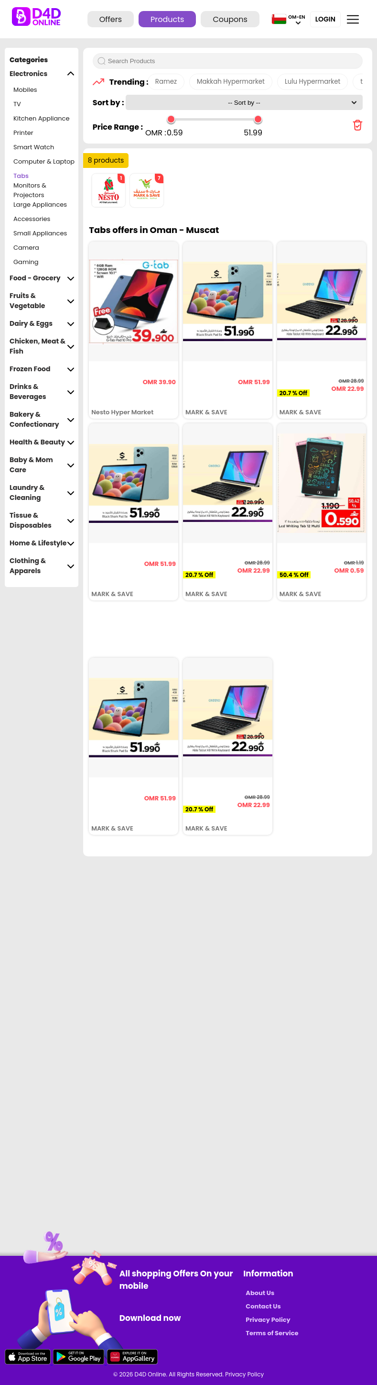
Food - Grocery (42, 278)
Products (167, 19)
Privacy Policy (268, 1319)
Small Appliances (40, 233)
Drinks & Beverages (42, 392)
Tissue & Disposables (42, 520)
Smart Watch (33, 147)
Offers (110, 19)
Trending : (126, 82)
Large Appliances (40, 204)
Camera (26, 247)
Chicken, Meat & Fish (42, 346)
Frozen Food (42, 369)
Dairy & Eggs (42, 324)
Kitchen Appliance (41, 118)
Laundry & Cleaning (42, 493)
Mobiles (25, 89)
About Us (260, 1292)
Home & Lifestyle (42, 543)
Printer (23, 132)
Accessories (31, 218)
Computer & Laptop (44, 161)
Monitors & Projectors (29, 190)
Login (325, 19)
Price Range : (118, 127)
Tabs (21, 175)
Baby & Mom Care (42, 465)
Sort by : (109, 102)
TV (17, 104)
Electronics (42, 74)
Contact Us (263, 1306)
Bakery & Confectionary (42, 420)
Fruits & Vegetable (42, 301)
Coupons (230, 19)
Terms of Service (272, 1333)
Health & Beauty (42, 442)
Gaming (26, 261)
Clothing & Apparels (42, 566)
